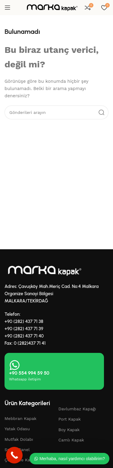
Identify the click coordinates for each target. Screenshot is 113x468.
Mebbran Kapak (20, 418)
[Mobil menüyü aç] (8, 8)
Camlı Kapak (71, 439)
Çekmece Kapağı (22, 459)
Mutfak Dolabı (19, 439)
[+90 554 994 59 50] (14, 365)
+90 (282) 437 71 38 (24, 321)
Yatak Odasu (17, 428)
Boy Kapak (69, 429)
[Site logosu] (51, 7)
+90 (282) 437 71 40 (24, 336)
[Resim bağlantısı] (44, 270)
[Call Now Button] (14, 455)
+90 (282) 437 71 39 (24, 328)
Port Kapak (69, 419)
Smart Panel (17, 449)
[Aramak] (56, 112)
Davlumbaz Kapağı (77, 408)
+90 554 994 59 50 (29, 373)
